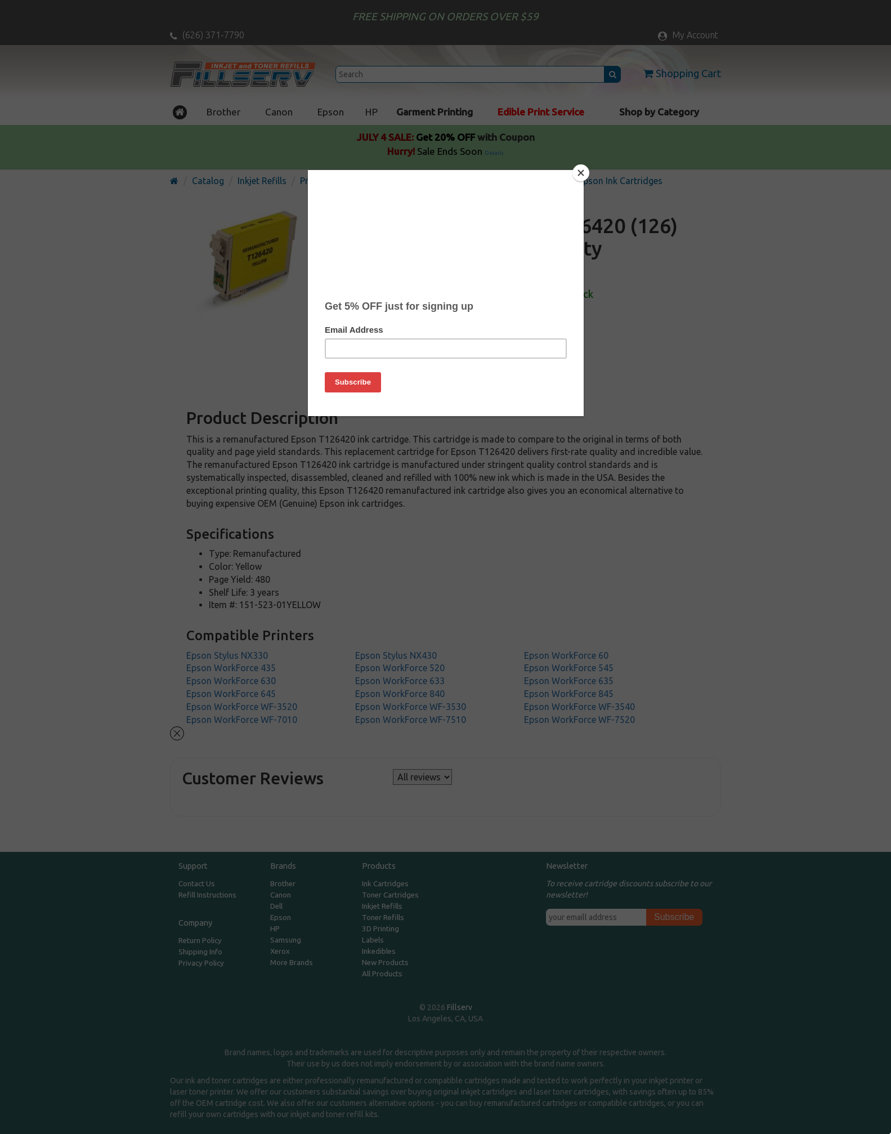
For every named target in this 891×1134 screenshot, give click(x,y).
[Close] (580, 172)
